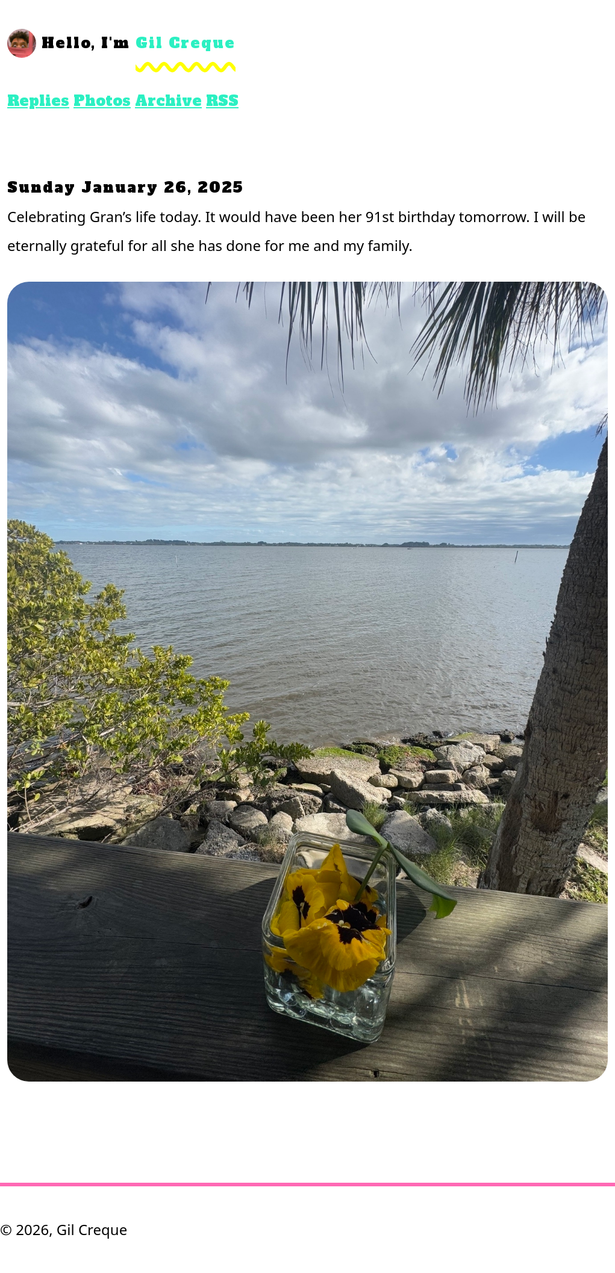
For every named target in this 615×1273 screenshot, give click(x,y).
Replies (38, 101)
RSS (222, 101)
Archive (168, 101)
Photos (102, 101)
